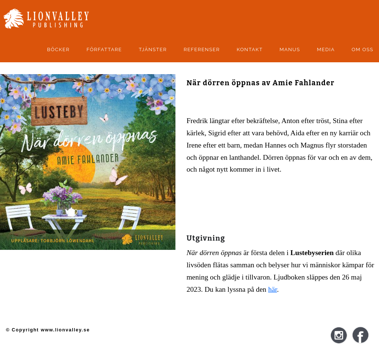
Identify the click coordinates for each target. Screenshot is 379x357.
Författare (104, 49)
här (272, 289)
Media (326, 49)
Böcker (58, 49)
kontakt (249, 49)
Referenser (202, 49)
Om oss (362, 49)
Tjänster (153, 49)
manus (289, 49)
